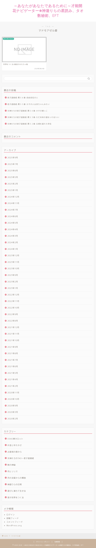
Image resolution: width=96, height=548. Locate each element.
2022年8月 (12, 320)
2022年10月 (13, 307)
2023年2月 (12, 281)
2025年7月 (12, 164)
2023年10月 (13, 268)
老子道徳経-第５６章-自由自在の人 (22, 97)
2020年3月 (12, 412)
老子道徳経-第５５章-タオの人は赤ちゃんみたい (28, 104)
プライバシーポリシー (43, 542)
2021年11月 (13, 333)
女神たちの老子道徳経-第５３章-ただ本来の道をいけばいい (33, 117)
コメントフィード (14, 522)
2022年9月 (12, 314)
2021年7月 (12, 360)
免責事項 (57, 542)
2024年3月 (12, 236)
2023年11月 (13, 262)
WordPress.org (14, 525)
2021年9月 (12, 347)
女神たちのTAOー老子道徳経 (20, 458)
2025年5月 (12, 177)
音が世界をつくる (15, 497)
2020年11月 (13, 392)
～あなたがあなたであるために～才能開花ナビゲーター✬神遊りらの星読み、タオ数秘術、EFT (48, 10)
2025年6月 (12, 170)
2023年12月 (13, 255)
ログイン (10, 514)
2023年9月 (12, 275)
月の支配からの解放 (16, 478)
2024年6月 (12, 216)
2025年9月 (12, 157)
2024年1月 (12, 249)
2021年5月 (12, 373)
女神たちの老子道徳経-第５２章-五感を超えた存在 (29, 124)
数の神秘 (11, 465)
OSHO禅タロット (15, 438)
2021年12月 (13, 327)
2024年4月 (12, 229)
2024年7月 (12, 209)
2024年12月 (13, 196)
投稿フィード (12, 518)
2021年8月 (12, 353)
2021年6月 (12, 366)
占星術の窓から (14, 451)
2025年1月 (12, 190)
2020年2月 (12, 418)
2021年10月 (13, 340)
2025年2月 (12, 183)
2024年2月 (12, 242)
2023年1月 (12, 288)
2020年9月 (12, 405)
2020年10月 (13, 399)
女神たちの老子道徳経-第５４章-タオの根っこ (27, 111)
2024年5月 (12, 222)
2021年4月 (12, 379)
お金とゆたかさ (14, 445)
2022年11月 (13, 301)
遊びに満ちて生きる (16, 491)
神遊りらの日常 (14, 484)
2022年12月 (13, 294)
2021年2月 (12, 386)
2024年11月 (13, 203)
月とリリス (12, 471)
